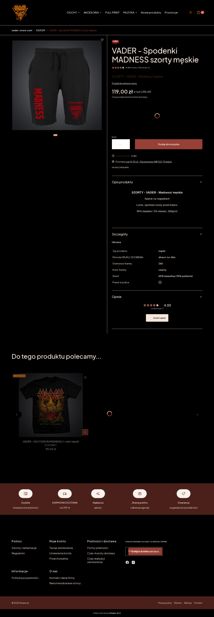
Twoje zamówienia (61, 548)
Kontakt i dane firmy (62, 577)
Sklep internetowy (106, 613)
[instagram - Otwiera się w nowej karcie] (133, 562)
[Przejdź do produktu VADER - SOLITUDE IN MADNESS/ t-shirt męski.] (51, 405)
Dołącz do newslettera (145, 551)
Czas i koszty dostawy (101, 553)
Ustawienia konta (60, 553)
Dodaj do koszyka (168, 144)
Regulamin (18, 553)
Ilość (114, 137)
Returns (178, 603)
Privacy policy (165, 603)
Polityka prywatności (25, 577)
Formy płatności (97, 548)
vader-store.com (22, 30)
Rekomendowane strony (65, 583)
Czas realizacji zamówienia (96, 560)
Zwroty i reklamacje (24, 548)
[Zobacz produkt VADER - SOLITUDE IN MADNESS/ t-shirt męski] (85, 432)
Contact (198, 603)
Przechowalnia (58, 558)
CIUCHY (40, 30)
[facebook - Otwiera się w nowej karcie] (127, 562)
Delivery (188, 603)
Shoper (23, 603)
